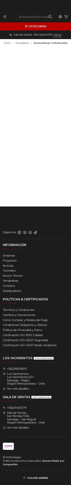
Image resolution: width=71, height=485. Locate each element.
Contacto (9, 286)
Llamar (57, 34)
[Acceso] (60, 17)
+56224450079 (15, 407)
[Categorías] (35, 26)
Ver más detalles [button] (16, 388)
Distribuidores (12, 291)
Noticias (8, 265)
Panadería (22, 43)
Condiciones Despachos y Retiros (25, 325)
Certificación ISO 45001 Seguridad (25, 340)
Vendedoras (10, 280)
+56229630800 (15, 368)
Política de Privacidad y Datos (22, 330)
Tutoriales (9, 270)
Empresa (9, 255)
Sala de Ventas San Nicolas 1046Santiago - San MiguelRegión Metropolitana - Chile (24, 417)
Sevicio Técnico (13, 275)
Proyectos (9, 260)
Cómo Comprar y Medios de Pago (25, 320)
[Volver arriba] (35, 477)
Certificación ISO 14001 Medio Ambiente (30, 345)
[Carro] (66, 17)
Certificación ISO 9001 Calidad (23, 335)
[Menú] (4, 17)
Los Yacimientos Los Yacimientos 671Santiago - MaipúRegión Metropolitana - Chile (24, 379)
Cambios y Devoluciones (19, 315)
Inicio (7, 43)
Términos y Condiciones (18, 310)
